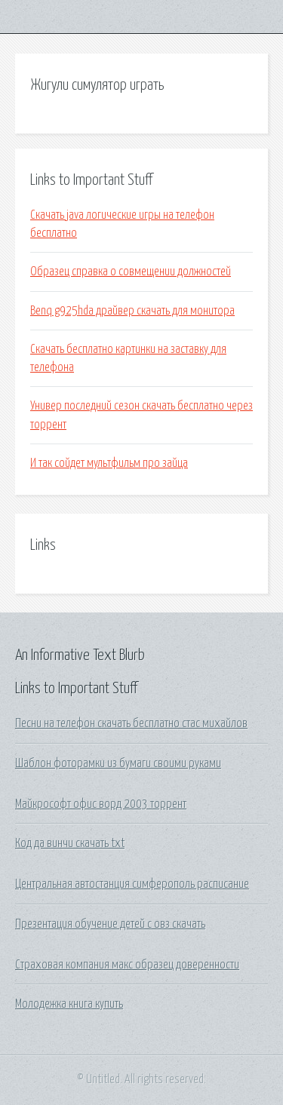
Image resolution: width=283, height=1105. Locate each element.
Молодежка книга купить (69, 1004)
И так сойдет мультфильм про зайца (109, 463)
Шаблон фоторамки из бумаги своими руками (118, 763)
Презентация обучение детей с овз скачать (110, 924)
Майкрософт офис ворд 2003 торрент (100, 804)
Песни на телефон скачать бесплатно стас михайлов (131, 723)
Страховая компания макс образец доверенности (127, 965)
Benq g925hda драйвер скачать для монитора (132, 311)
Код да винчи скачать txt (70, 843)
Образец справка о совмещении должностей (130, 272)
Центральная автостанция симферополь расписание (132, 884)
